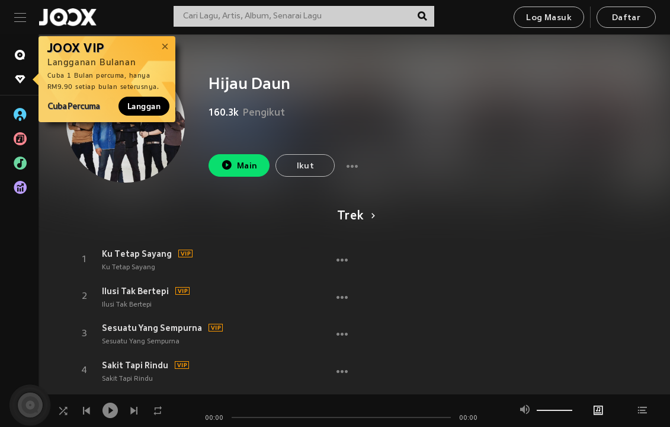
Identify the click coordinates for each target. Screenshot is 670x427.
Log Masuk (549, 18)
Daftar (626, 18)
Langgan (144, 106)
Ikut (306, 166)
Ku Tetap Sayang (137, 254)
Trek (354, 216)
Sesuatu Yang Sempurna (152, 328)
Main (239, 165)
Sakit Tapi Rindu (135, 365)
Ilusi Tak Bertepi (135, 291)
